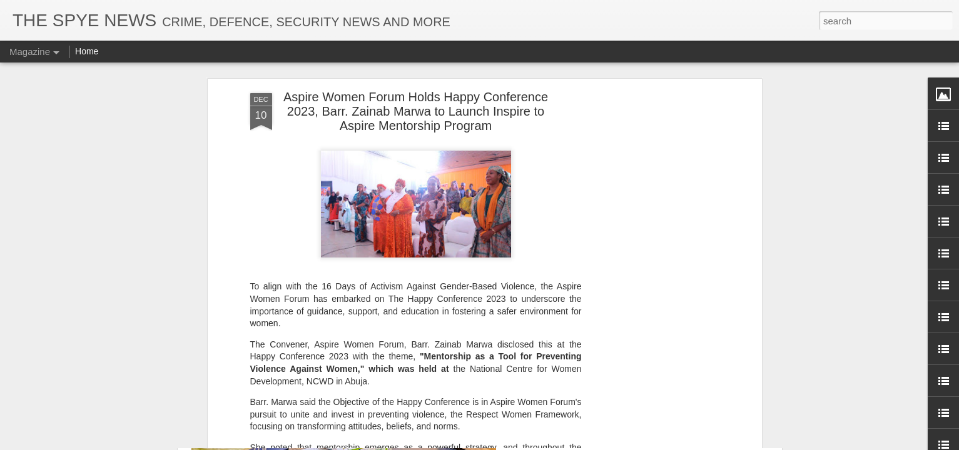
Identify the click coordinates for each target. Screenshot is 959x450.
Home (86, 51)
